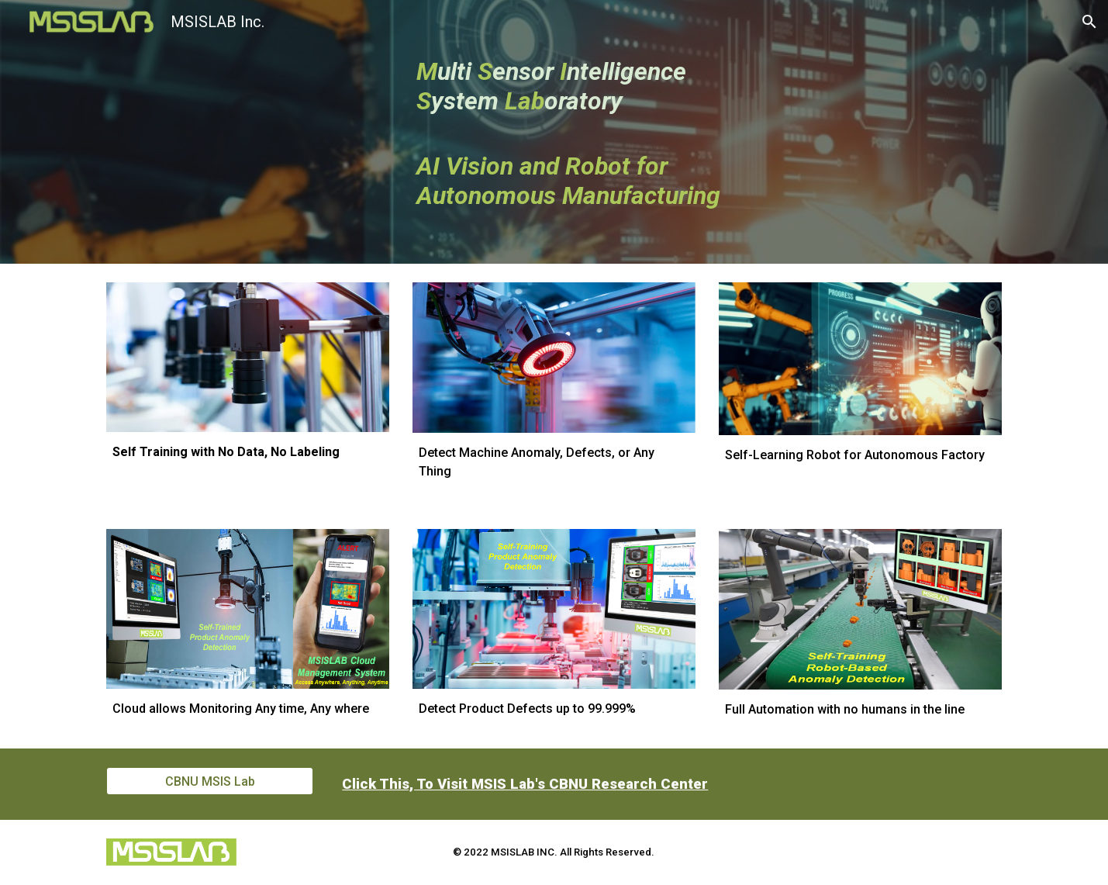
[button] (1089, 21)
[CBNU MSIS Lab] (209, 781)
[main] (592, 132)
